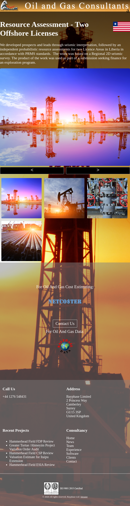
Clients (71, 457)
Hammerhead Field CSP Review (31, 453)
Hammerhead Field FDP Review (31, 441)
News (70, 442)
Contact (71, 461)
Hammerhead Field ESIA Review (32, 465)
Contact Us (65, 323)
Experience (74, 450)
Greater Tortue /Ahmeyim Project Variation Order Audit (32, 447)
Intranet (84, 497)
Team (70, 446)
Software (72, 453)
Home (70, 438)
